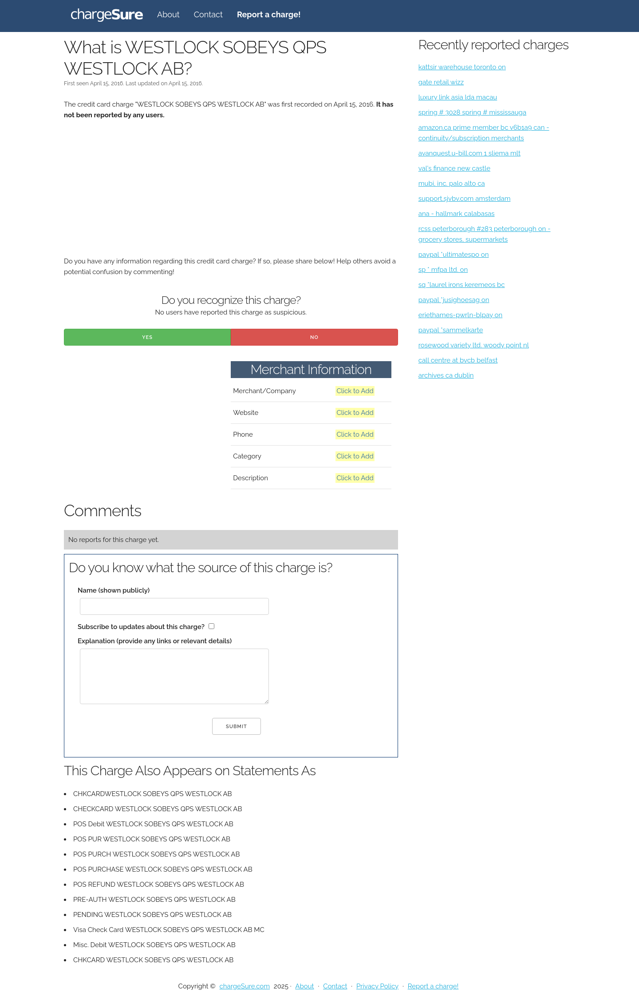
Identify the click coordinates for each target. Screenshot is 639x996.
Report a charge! (433, 986)
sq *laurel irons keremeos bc (461, 285)
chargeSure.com (245, 986)
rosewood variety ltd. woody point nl (473, 345)
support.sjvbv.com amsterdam (464, 199)
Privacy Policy (377, 986)
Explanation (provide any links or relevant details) (155, 641)
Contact (208, 14)
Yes (147, 337)
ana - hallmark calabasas (456, 214)
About (168, 14)
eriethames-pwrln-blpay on (460, 315)
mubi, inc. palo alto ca (451, 183)
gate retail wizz (441, 82)
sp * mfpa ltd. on (443, 270)
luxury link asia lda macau (457, 97)
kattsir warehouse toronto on (462, 67)
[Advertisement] (231, 193)
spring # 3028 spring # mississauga (472, 112)
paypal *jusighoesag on (453, 300)
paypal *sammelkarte (450, 330)
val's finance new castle (454, 168)
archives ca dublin (446, 375)
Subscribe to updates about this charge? (141, 627)
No (314, 337)
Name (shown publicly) (114, 590)
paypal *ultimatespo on (453, 255)
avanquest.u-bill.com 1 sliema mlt (469, 153)
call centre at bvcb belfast (458, 360)
